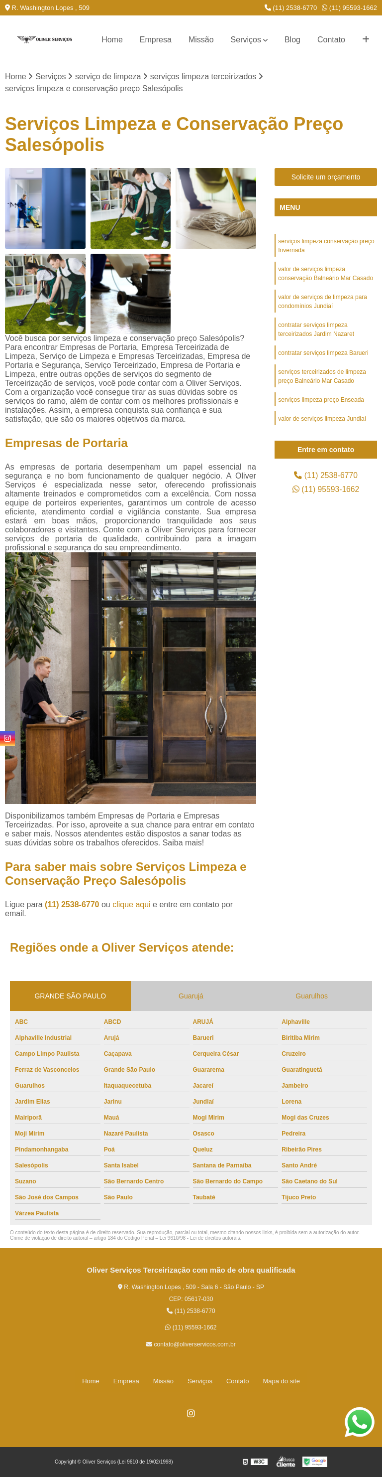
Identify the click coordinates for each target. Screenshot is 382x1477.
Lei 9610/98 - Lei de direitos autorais (200, 1238)
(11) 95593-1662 (349, 7)
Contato (331, 39)
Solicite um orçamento (326, 177)
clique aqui (131, 904)
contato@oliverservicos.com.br (191, 1344)
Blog (292, 39)
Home (112, 39)
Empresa (156, 39)
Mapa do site (281, 1381)
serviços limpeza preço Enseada (321, 399)
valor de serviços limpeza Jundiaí (322, 418)
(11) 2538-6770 (291, 7)
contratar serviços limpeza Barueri (323, 352)
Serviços (246, 39)
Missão (201, 39)
